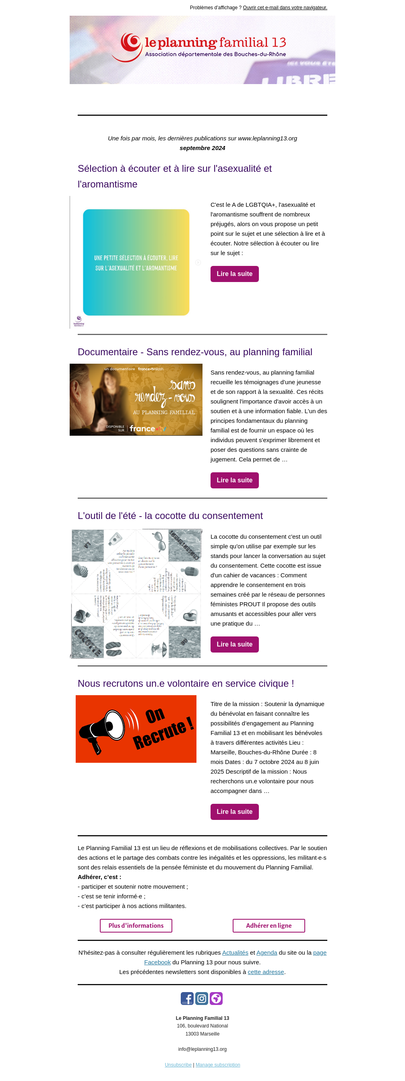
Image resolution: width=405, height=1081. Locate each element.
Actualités (235, 952)
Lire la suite (235, 273)
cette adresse (266, 971)
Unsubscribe (178, 1065)
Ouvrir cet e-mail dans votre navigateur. (285, 7)
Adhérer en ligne (268, 925)
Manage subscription (218, 1065)
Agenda (266, 952)
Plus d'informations (136, 925)
